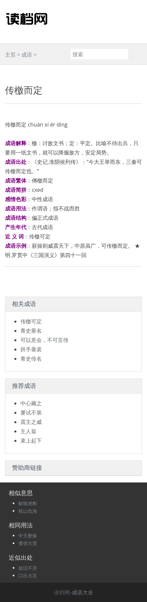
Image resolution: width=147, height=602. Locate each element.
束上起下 (31, 440)
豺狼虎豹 (27, 503)
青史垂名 (31, 330)
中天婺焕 (27, 535)
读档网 (62, 592)
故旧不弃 (27, 568)
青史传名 (31, 358)
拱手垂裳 (31, 349)
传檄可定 (31, 321)
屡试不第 (31, 412)
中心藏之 (31, 403)
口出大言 (27, 575)
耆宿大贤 (27, 543)
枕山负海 (27, 511)
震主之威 (31, 422)
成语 (26, 54)
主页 (10, 54)
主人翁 (28, 431)
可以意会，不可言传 (44, 340)
